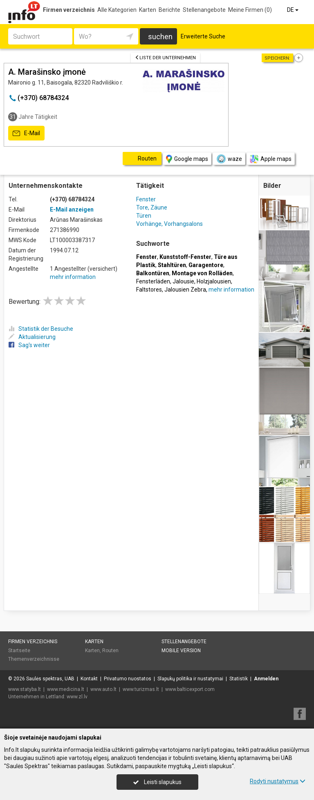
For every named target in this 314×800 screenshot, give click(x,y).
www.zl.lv (77, 697)
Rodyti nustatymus (277, 781)
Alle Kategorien (117, 10)
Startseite (19, 650)
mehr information (73, 277)
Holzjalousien (214, 281)
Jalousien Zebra (185, 289)
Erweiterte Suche (203, 36)
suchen (160, 36)
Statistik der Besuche (41, 328)
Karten (147, 10)
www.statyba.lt (24, 689)
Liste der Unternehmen (165, 57)
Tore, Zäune (151, 207)
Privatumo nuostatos (127, 679)
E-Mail (26, 133)
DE (293, 10)
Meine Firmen (250, 10)
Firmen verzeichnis (69, 10)
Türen (143, 215)
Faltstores (149, 289)
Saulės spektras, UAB (50, 679)
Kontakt (89, 679)
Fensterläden (153, 281)
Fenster (146, 199)
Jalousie (183, 281)
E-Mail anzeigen (72, 209)
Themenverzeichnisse (33, 659)
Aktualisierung (32, 337)
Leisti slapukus (157, 782)
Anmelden (266, 679)
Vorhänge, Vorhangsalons (169, 224)
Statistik (238, 679)
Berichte (169, 10)
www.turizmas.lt (141, 689)
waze (229, 159)
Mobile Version (181, 650)
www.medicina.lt (65, 689)
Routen (110, 650)
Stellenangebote (204, 10)
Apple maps (271, 159)
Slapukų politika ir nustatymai (190, 679)
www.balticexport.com (190, 689)
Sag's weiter (29, 345)
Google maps (187, 159)
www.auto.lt (103, 689)
